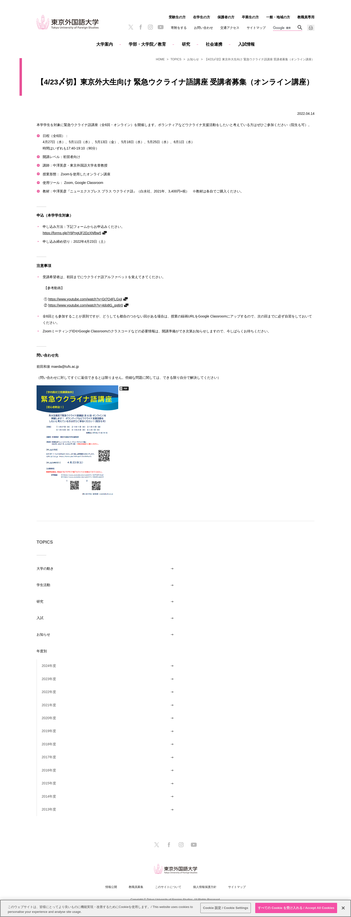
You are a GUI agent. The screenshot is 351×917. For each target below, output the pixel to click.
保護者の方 (225, 17)
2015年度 (49, 783)
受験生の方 (177, 17)
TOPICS (176, 59)
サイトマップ (256, 28)
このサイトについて (168, 887)
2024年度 (49, 666)
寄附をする (179, 28)
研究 (186, 44)
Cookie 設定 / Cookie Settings (225, 908)
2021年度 (49, 705)
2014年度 (49, 796)
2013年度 (49, 809)
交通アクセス (229, 28)
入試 (40, 618)
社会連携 (214, 44)
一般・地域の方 (278, 17)
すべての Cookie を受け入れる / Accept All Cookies (296, 908)
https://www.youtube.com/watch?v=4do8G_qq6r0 (85, 305)
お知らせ (193, 59)
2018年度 (49, 744)
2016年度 (49, 770)
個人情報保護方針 (204, 887)
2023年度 (49, 679)
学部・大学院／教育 (147, 44)
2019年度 (49, 731)
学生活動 (43, 585)
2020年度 (49, 718)
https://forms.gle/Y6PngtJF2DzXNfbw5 (72, 233)
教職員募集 (136, 887)
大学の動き (45, 568)
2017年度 (49, 757)
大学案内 (104, 44)
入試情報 (246, 44)
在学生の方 (201, 17)
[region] (175, 908)
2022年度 (49, 692)
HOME (160, 59)
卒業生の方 (250, 17)
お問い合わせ (203, 28)
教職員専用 (305, 17)
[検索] (285, 28)
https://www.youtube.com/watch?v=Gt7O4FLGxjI (85, 299)
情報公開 (111, 887)
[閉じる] (343, 908)
